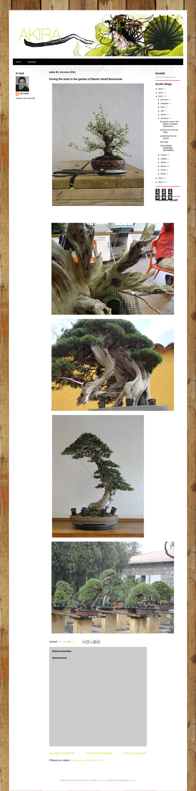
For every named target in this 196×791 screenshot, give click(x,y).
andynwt (101, 780)
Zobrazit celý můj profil (25, 98)
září (162, 111)
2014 (160, 93)
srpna (163, 115)
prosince (164, 100)
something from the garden (168, 137)
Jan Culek (24, 93)
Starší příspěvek (135, 753)
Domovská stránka (99, 753)
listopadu (165, 103)
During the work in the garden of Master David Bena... (169, 124)
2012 (160, 178)
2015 (160, 89)
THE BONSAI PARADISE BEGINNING (167, 148)
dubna (164, 162)
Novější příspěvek (62, 753)
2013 (160, 96)
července (165, 118)
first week (164, 142)
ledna (163, 174)
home (18, 62)
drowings (32, 62)
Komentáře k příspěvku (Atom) (86, 760)
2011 (160, 182)
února (163, 170)
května (164, 159)
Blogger (132, 780)
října (163, 107)
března (164, 166)
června (164, 155)
